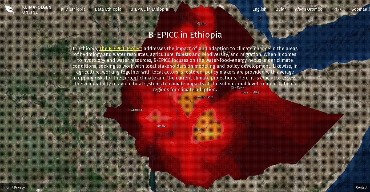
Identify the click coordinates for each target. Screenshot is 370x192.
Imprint (8, 187)
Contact (361, 187)
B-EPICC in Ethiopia (149, 9)
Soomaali (361, 9)
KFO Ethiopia (73, 9)
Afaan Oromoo (309, 9)
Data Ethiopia (108, 9)
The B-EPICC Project (120, 48)
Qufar (280, 9)
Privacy (19, 187)
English (259, 9)
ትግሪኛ (337, 9)
